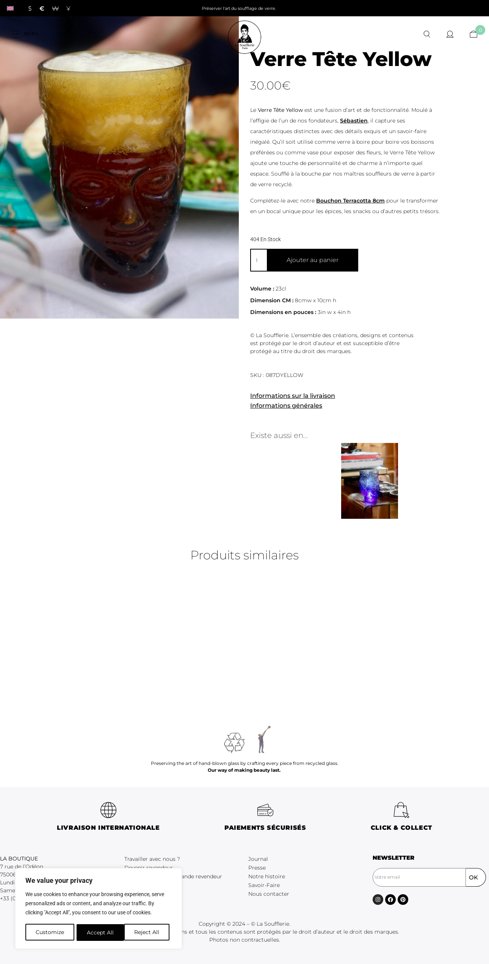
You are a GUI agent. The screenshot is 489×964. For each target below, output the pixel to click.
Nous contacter (268, 893)
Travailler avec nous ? (152, 859)
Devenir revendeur (148, 867)
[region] (98, 909)
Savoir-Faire (264, 885)
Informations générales (286, 405)
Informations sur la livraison (292, 395)
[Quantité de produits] (258, 260)
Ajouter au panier (313, 260)
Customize (49, 932)
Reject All (99, 932)
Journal (258, 859)
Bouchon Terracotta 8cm (350, 200)
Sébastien (354, 120)
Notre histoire (266, 876)
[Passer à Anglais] (10, 8)
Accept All (148, 932)
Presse (257, 867)
